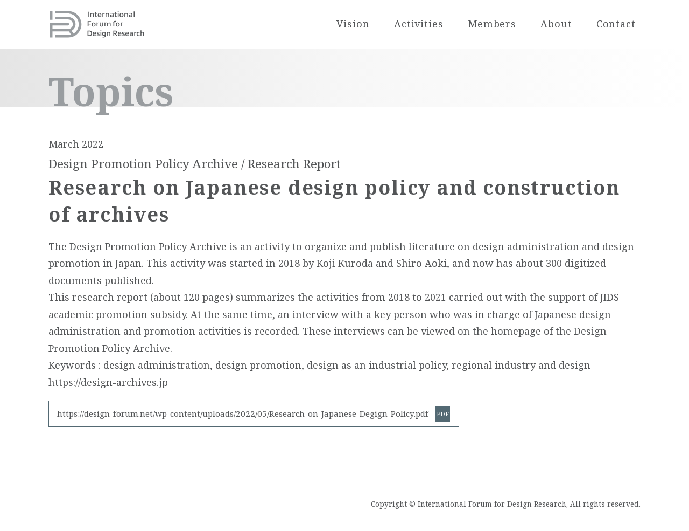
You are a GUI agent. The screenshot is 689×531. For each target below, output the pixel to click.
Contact (616, 23)
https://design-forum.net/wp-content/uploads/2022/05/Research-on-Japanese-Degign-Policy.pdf (242, 413)
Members (492, 23)
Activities (419, 23)
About (556, 23)
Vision (352, 23)
